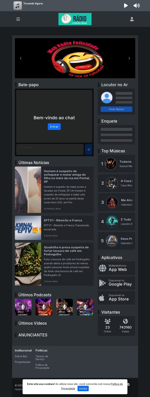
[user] (132, 19)
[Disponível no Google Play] (116, 283)
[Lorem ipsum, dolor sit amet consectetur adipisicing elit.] (44, 307)
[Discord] (127, 384)
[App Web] (116, 268)
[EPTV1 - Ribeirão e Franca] (54, 228)
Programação (22, 361)
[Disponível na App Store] (116, 297)
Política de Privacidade (42, 366)
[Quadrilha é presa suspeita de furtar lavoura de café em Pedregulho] (54, 264)
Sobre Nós (21, 356)
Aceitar (83, 388)
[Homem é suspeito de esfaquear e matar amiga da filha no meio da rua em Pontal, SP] (54, 190)
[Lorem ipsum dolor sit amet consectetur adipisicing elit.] (23, 307)
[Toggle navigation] (18, 19)
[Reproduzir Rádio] (125, 5)
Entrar (54, 126)
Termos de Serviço (42, 358)
